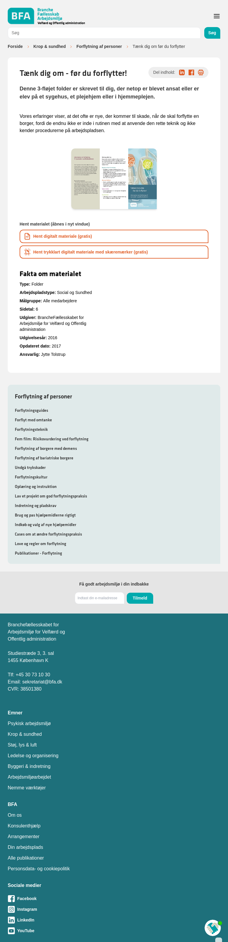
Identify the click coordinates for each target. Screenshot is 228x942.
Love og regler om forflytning (40, 543)
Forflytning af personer (99, 46)
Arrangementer (23, 836)
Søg (212, 32)
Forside (15, 46)
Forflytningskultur (31, 477)
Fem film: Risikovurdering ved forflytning (51, 439)
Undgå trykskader (30, 467)
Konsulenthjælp (24, 825)
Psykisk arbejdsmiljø (29, 723)
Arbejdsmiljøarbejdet (29, 777)
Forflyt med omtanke (33, 420)
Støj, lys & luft (22, 744)
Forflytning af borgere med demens (46, 448)
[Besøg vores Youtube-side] (114, 930)
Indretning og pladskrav (35, 505)
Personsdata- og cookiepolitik (39, 868)
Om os (15, 815)
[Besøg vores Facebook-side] (114, 898)
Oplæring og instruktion (36, 486)
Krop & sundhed (50, 46)
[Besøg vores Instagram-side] (114, 909)
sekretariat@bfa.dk (42, 681)
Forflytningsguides (31, 410)
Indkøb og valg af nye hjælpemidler (45, 524)
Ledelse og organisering (33, 755)
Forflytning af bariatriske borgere (44, 458)
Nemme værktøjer (27, 787)
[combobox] (104, 33)
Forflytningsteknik (31, 429)
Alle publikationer (26, 857)
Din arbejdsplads (25, 847)
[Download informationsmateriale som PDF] (114, 236)
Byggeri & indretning (29, 766)
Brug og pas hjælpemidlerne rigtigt (45, 515)
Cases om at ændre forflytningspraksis (48, 534)
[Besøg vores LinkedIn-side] (114, 920)
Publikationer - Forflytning (38, 553)
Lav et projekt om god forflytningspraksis (51, 496)
